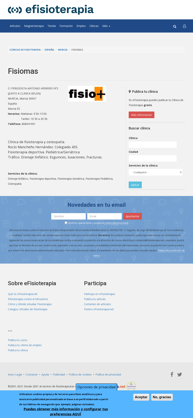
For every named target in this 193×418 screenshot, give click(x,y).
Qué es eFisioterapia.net (23, 294)
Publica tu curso (17, 340)
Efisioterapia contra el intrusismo (28, 299)
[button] (184, 26)
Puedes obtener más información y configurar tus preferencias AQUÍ (66, 411)
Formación (66, 26)
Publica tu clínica (18, 350)
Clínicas (94, 26)
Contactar (32, 374)
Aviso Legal (15, 374)
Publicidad (59, 374)
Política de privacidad (108, 374)
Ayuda (45, 374)
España (49, 49)
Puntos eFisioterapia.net (99, 309)
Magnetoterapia (34, 26)
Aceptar (141, 397)
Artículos (15, 26)
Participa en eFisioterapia (99, 294)
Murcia (62, 49)
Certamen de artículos (97, 304)
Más (106, 26)
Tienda (51, 26)
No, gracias (162, 397)
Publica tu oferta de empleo (25, 345)
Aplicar (135, 185)
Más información (141, 115)
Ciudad (133, 152)
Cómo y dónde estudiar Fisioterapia (29, 304)
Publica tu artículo (95, 299)
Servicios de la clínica (143, 165)
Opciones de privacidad (96, 387)
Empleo (81, 26)
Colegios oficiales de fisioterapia (27, 309)
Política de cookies (80, 374)
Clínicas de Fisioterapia (25, 49)
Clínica (133, 138)
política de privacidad (116, 223)
